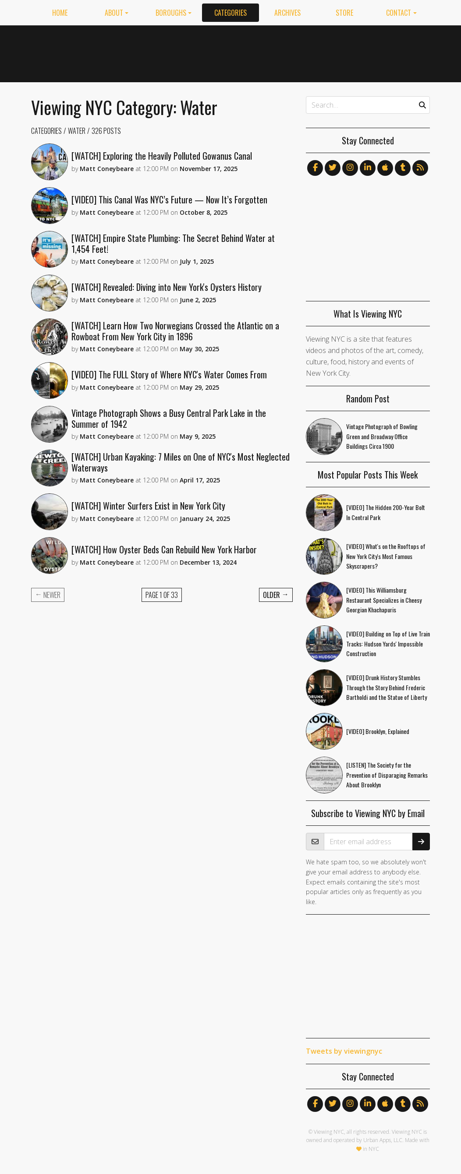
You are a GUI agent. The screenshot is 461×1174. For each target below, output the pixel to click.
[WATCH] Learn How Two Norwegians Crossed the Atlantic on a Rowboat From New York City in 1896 (175, 331)
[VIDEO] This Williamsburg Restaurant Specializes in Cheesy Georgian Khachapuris (384, 600)
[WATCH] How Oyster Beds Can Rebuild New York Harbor (164, 549)
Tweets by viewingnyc (344, 1051)
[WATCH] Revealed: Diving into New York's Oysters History (166, 287)
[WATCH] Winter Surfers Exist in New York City (148, 505)
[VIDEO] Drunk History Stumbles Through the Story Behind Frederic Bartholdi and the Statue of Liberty (386, 687)
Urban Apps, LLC (382, 1140)
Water (76, 131)
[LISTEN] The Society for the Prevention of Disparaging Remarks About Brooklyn (387, 775)
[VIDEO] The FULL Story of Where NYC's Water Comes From (169, 374)
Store (344, 12)
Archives (287, 12)
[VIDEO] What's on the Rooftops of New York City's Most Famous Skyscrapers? (386, 556)
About (114, 12)
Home (59, 12)
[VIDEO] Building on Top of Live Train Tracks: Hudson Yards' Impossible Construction (388, 643)
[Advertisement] (270, 52)
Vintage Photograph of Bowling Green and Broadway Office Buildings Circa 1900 (382, 436)
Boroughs (171, 12)
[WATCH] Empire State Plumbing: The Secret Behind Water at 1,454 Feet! (173, 243)
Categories (230, 12)
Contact (398, 12)
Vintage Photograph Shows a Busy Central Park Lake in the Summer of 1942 (168, 418)
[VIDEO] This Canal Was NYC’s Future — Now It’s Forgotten (169, 199)
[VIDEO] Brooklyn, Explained (377, 731)
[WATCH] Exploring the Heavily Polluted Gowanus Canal (161, 155)
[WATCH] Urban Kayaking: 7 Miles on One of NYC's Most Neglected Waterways (180, 462)
